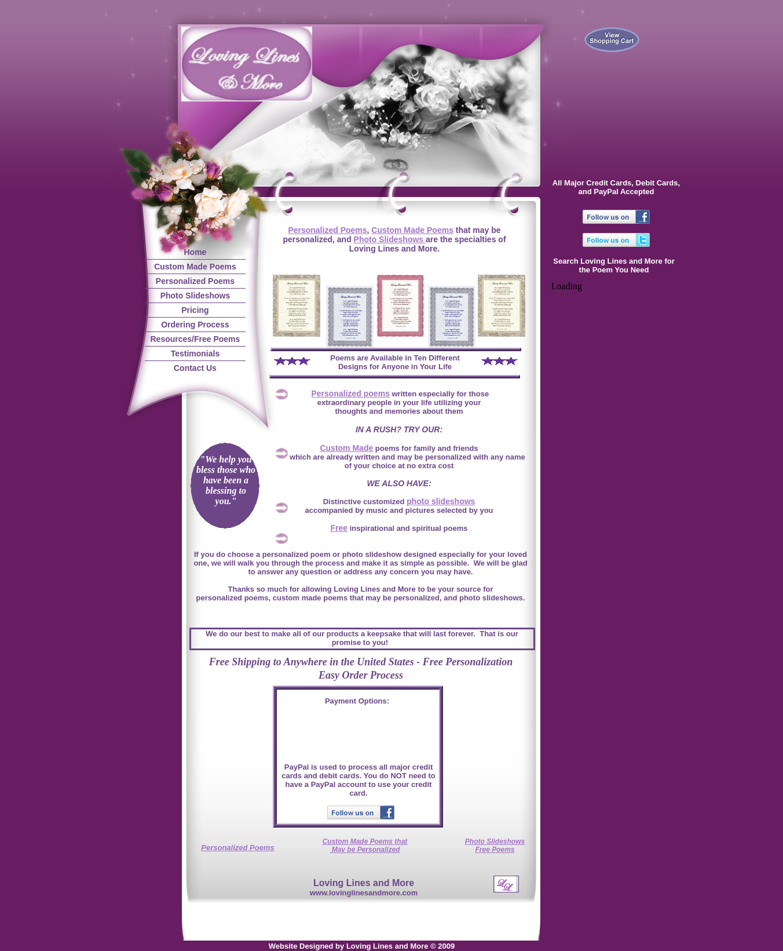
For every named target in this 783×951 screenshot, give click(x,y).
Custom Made (346, 448)
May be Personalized (365, 850)
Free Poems (494, 850)
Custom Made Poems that (365, 841)
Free (339, 528)
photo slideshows (441, 501)
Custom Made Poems (412, 230)
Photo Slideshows (390, 239)
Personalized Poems (327, 230)
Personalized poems (351, 393)
